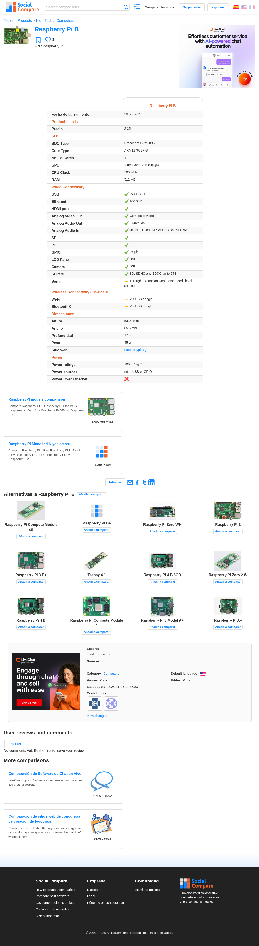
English (244, 7)
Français (252, 7)
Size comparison (48, 916)
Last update (96, 687)
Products (24, 20)
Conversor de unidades (52, 909)
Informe (115, 482)
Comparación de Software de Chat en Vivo (44, 774)
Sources (93, 661)
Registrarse (192, 7)
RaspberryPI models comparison (36, 399)
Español (236, 7)
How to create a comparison (56, 890)
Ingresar (217, 7)
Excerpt (93, 649)
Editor (175, 680)
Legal (91, 896)
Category (94, 673)
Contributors (97, 693)
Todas (8, 20)
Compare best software (52, 896)
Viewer (92, 680)
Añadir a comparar (91, 494)
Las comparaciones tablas (55, 902)
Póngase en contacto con (105, 902)
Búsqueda (126, 7)
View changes (97, 716)
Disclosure (94, 890)
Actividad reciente (148, 890)
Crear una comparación (137, 7)
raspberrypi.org (135, 350)
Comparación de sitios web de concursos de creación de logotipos (44, 818)
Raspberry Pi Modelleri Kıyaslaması (39, 444)
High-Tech (44, 20)
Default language (184, 673)
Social (201, 883)
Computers (65, 20)
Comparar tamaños (159, 7)
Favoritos (38, 40)
